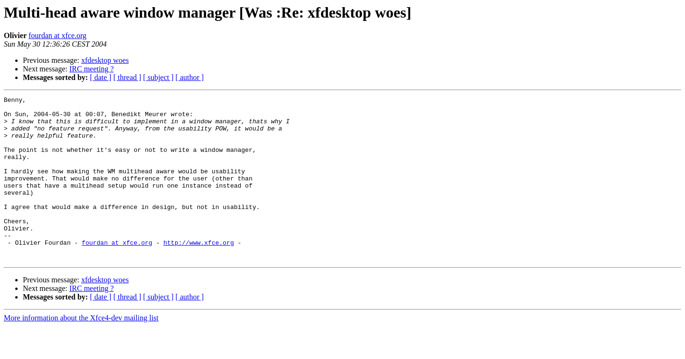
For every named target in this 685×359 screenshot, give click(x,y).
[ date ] (100, 77)
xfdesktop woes (105, 60)
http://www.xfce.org (198, 272)
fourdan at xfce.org (58, 35)
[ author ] (190, 77)
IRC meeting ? (91, 69)
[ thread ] (127, 77)
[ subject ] (158, 77)
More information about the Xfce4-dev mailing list (81, 351)
